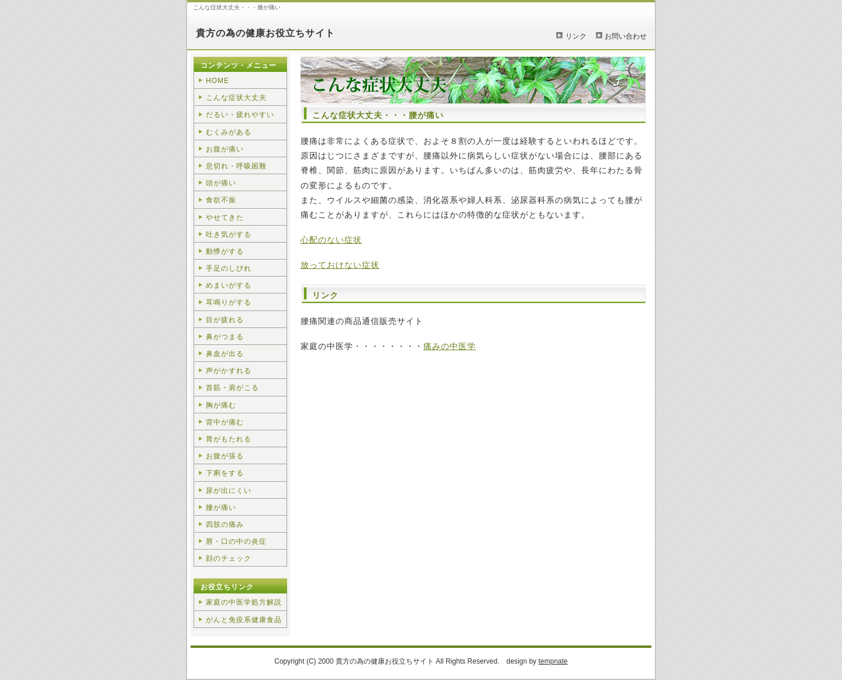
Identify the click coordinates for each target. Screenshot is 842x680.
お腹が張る (225, 456)
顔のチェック (228, 558)
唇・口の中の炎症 (236, 541)
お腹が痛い (225, 149)
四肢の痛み (225, 524)
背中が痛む (225, 422)
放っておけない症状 (340, 265)
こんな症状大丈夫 (236, 98)
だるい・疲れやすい (240, 115)
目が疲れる (225, 320)
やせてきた (225, 217)
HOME (217, 81)
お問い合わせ (626, 36)
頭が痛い (221, 183)
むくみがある (228, 132)
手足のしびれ (228, 268)
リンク (575, 36)
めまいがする (228, 285)
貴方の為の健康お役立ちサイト (265, 33)
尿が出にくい (228, 490)
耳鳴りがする (228, 302)
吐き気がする (228, 234)
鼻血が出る (225, 354)
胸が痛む (221, 405)
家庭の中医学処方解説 (244, 602)
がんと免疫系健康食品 (244, 620)
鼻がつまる (225, 337)
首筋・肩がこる (232, 388)
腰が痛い (221, 507)
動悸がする (225, 251)
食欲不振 (221, 200)
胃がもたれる (228, 439)
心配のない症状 (331, 239)
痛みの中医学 (449, 346)
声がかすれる (228, 371)
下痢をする (225, 473)
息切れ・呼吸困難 (236, 166)
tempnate (553, 661)
